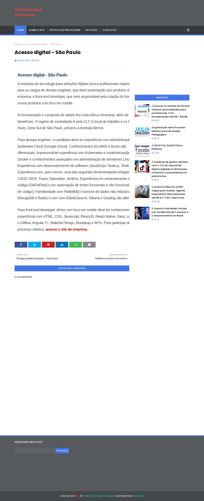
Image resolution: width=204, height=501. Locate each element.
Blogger (139, 496)
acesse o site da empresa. (66, 229)
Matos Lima (23, 60)
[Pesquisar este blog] (35, 450)
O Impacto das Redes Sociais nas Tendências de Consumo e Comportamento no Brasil (170, 212)
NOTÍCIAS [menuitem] (91, 30)
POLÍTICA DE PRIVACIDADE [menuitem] (65, 30)
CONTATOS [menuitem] (109, 30)
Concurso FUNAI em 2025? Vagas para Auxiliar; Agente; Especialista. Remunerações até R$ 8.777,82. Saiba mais (169, 192)
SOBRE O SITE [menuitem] (36, 30)
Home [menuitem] (20, 30)
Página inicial (22, 44)
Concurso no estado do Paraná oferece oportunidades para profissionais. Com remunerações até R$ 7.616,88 (170, 111)
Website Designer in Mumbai (99, 496)
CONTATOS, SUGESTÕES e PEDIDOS (167, 147)
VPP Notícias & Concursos (28, 12)
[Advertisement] (72, 400)
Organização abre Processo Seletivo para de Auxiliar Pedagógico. (168, 131)
